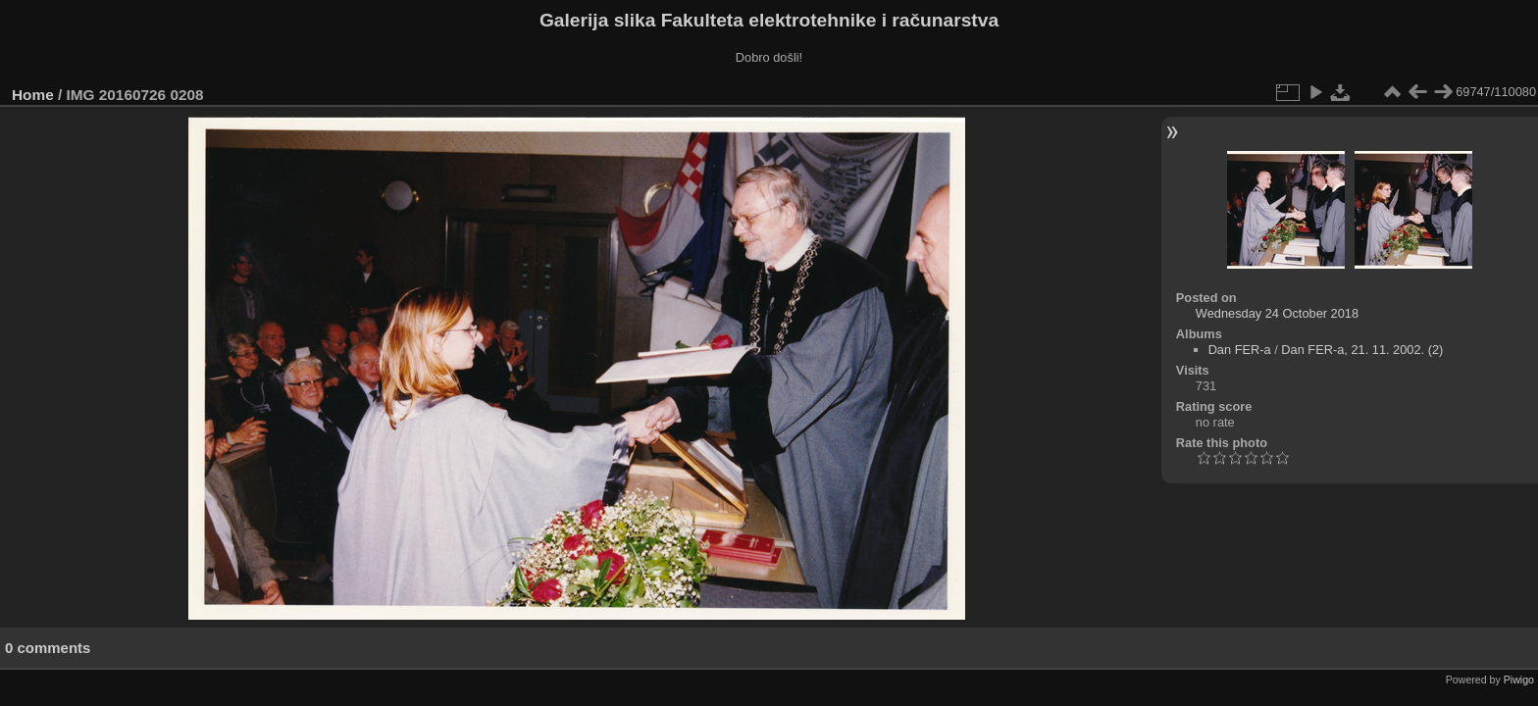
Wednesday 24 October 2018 (1277, 313)
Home (33, 94)
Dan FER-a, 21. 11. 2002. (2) (1362, 349)
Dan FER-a (1239, 349)
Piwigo (1519, 679)
